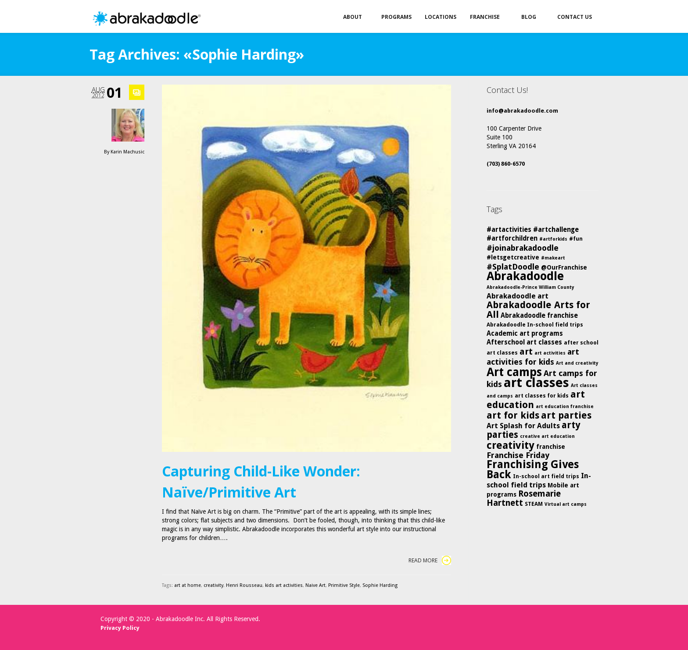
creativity (213, 585)
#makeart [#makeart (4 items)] (553, 258)
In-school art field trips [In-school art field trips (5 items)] (546, 476)
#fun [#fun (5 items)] (576, 238)
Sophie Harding (380, 585)
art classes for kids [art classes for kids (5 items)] (542, 395)
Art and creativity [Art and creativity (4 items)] (577, 363)
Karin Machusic (127, 152)
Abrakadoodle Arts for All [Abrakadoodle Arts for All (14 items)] (538, 309)
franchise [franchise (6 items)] (550, 446)
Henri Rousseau (244, 585)
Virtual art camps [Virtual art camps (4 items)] (566, 504)
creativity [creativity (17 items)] (510, 445)
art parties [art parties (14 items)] (566, 415)
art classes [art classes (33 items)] (536, 382)
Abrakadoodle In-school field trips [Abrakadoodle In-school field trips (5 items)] (535, 324)
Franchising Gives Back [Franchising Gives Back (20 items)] (533, 469)
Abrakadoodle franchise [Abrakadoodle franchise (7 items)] (539, 316)
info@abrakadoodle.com (522, 110)
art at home (187, 585)
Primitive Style (344, 585)
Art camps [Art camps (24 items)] (514, 372)
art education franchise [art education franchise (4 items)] (565, 406)
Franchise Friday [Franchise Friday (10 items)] (518, 455)
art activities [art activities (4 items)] (550, 353)
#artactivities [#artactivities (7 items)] (509, 230)
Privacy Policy (120, 628)
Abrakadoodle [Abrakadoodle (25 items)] (525, 276)
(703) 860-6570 (506, 163)
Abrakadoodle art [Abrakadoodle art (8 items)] (517, 296)
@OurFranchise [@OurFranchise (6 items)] (564, 267)
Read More (429, 560)
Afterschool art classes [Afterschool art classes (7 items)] (524, 342)
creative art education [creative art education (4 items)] (547, 436)
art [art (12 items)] (526, 351)
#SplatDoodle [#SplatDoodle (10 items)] (513, 266)
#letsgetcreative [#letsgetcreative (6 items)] (513, 257)
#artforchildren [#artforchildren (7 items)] (512, 238)
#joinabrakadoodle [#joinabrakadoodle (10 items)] (523, 247)
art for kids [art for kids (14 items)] (513, 415)
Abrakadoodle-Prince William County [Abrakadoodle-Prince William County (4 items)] (530, 287)
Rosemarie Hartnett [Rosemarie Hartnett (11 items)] (524, 498)
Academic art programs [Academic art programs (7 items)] (525, 333)
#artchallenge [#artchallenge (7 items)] (556, 230)
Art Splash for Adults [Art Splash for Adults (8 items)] (523, 426)
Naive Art (315, 585)
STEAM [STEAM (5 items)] (534, 504)
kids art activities (284, 585)
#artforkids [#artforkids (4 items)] (553, 239)
